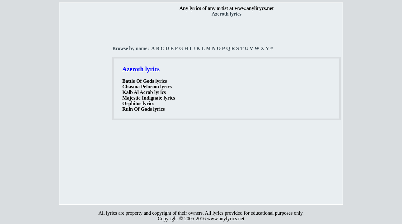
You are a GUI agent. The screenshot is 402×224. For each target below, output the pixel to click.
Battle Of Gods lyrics (144, 81)
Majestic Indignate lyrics (148, 97)
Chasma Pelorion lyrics (147, 86)
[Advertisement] (86, 109)
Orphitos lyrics (138, 103)
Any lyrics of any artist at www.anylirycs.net (226, 8)
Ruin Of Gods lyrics (143, 109)
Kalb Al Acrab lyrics (144, 92)
